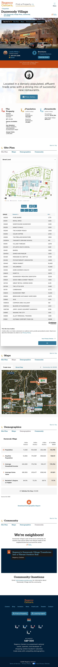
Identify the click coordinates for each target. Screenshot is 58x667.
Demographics (30, 22)
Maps (22, 22)
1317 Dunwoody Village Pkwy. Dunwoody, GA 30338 (20, 63)
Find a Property (21, 613)
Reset (24, 206)
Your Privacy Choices (47, 338)
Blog (13, 606)
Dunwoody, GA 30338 (50, 367)
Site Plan (16, 22)
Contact (50, 606)
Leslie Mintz (14, 52)
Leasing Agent (39, 613)
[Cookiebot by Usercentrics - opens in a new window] (49, 323)
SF (49, 214)
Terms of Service (15, 663)
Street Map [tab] (19, 367)
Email (12, 57)
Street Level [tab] (7, 159)
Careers (7, 606)
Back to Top (53, 145)
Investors (20, 606)
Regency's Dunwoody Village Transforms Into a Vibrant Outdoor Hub (31, 553)
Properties (5, 8)
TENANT (15, 214)
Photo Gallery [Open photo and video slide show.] (30, 97)
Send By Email (43, 57)
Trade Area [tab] (7, 367)
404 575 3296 (14, 55)
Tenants (43, 606)
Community (40, 22)
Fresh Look (34, 606)
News (27, 606)
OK (47, 343)
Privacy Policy (26, 663)
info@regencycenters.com (24, 580)
